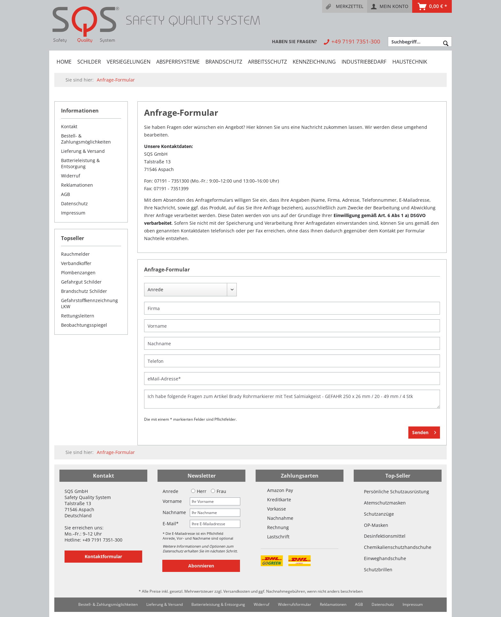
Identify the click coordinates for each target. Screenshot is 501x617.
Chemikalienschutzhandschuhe (397, 547)
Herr (198, 491)
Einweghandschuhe (385, 558)
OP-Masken (376, 525)
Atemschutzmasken (385, 503)
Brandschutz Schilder (84, 291)
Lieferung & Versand (83, 151)
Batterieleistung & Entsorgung (80, 163)
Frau (218, 491)
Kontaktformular (103, 556)
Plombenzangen (78, 272)
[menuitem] (344, 6)
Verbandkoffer (76, 263)
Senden (424, 431)
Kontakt (69, 126)
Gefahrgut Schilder (81, 282)
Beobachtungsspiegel (84, 325)
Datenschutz (74, 203)
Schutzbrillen (378, 569)
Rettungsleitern (77, 316)
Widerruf (70, 176)
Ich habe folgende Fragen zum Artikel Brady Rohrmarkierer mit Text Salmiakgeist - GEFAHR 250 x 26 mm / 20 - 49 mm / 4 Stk (292, 399)
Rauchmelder (75, 254)
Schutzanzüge (379, 514)
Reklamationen (77, 185)
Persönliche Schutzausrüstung (396, 491)
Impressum (73, 213)
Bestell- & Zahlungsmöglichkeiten (86, 139)
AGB (65, 194)
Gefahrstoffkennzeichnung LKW (89, 303)
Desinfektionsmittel (384, 536)
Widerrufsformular (294, 604)
